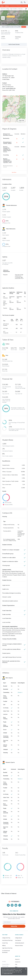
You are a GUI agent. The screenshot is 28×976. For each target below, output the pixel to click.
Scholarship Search (19, 943)
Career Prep (5, 943)
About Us (17, 959)
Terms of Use (5, 966)
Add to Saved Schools (14, 44)
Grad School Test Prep (7, 940)
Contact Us (17, 961)
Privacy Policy (5, 964)
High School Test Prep (7, 948)
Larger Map (21, 120)
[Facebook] (12, 905)
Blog (16, 967)
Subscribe (14, 926)
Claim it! (24, 27)
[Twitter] (8, 905)
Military (4, 945)
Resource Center (19, 945)
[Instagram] (19, 905)
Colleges (7, 6)
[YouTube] (16, 905)
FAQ (16, 964)
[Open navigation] (24, 2)
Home (2, 6)
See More (14, 172)
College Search (18, 937)
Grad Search (18, 940)
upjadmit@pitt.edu (11, 88)
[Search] (21, 2)
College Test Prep (6, 937)
